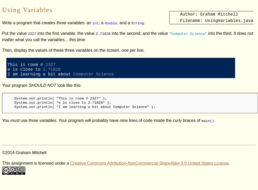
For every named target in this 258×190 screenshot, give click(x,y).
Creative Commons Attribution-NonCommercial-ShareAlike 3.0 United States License (149, 167)
